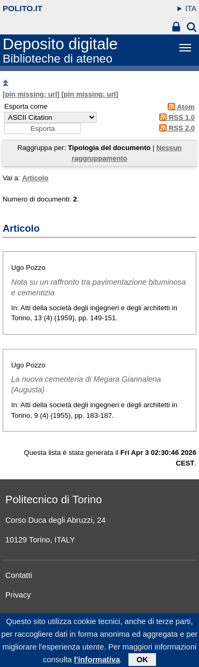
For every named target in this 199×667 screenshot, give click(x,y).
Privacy (18, 595)
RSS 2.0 (175, 128)
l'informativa (97, 663)
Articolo (35, 178)
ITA (190, 8)
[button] (42, 128)
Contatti (18, 575)
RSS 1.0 (175, 117)
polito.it (22, 8)
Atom (180, 107)
